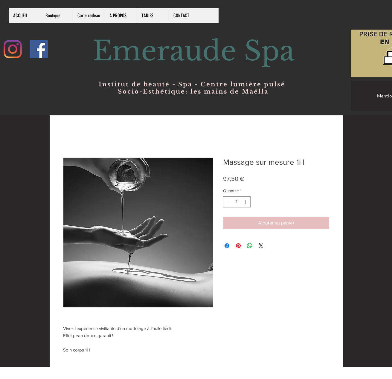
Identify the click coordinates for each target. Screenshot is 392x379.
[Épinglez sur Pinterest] (238, 245)
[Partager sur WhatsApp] (249, 245)
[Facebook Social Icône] (39, 49)
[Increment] (246, 202)
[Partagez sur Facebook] (227, 245)
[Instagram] (13, 49)
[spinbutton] (236, 202)
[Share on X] (261, 245)
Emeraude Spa (194, 51)
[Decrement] (227, 202)
